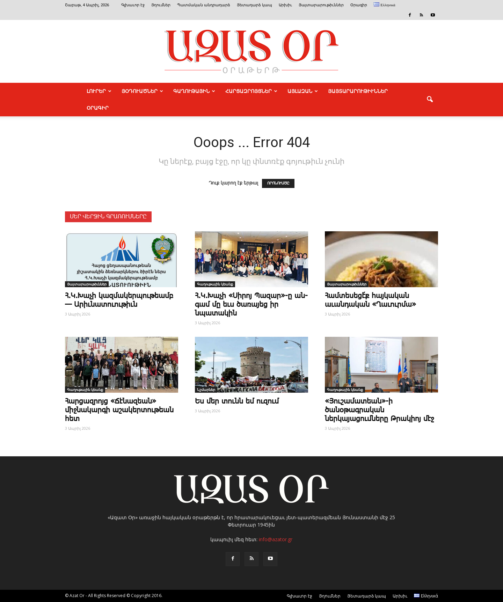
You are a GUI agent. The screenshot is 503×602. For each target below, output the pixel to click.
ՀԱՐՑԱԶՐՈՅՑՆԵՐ (251, 91)
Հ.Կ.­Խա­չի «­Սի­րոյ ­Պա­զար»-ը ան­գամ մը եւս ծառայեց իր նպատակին (251, 304)
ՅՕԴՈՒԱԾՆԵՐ (142, 91)
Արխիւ (285, 5)
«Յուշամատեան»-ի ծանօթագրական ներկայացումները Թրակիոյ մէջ (379, 410)
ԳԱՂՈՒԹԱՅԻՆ (194, 91)
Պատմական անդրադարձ (203, 5)
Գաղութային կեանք (215, 284)
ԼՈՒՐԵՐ (99, 91)
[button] (429, 99)
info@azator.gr (275, 539)
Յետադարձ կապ (254, 5)
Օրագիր (358, 5)
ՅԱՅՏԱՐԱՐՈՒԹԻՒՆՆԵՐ (358, 91)
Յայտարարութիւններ (321, 5)
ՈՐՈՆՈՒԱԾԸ (278, 183)
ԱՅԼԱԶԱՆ (302, 91)
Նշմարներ (206, 389)
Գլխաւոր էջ (133, 5)
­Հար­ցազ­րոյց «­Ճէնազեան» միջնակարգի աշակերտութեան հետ (119, 410)
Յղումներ (160, 5)
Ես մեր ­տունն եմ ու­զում (237, 401)
